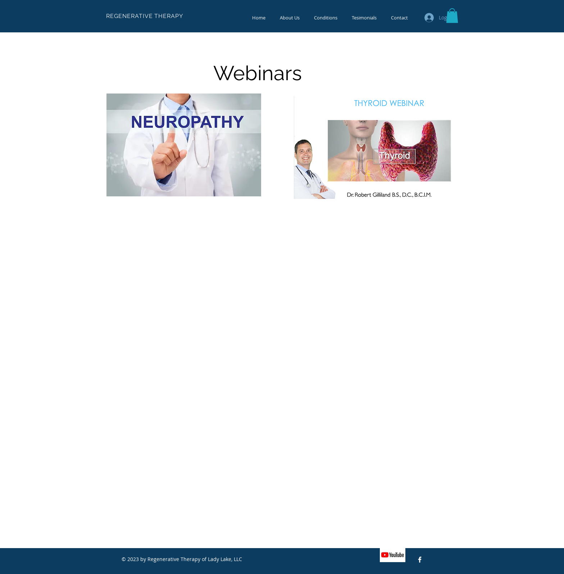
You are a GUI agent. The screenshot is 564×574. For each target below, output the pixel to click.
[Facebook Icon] (420, 560)
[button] (452, 15)
